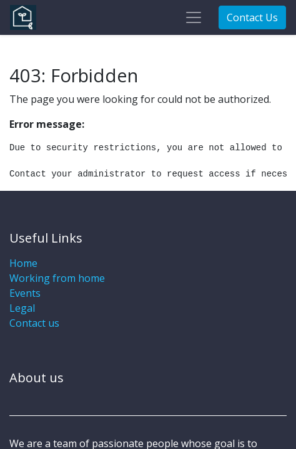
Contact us (34, 323)
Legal (22, 308)
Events (25, 293)
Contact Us (252, 17)
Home (23, 263)
